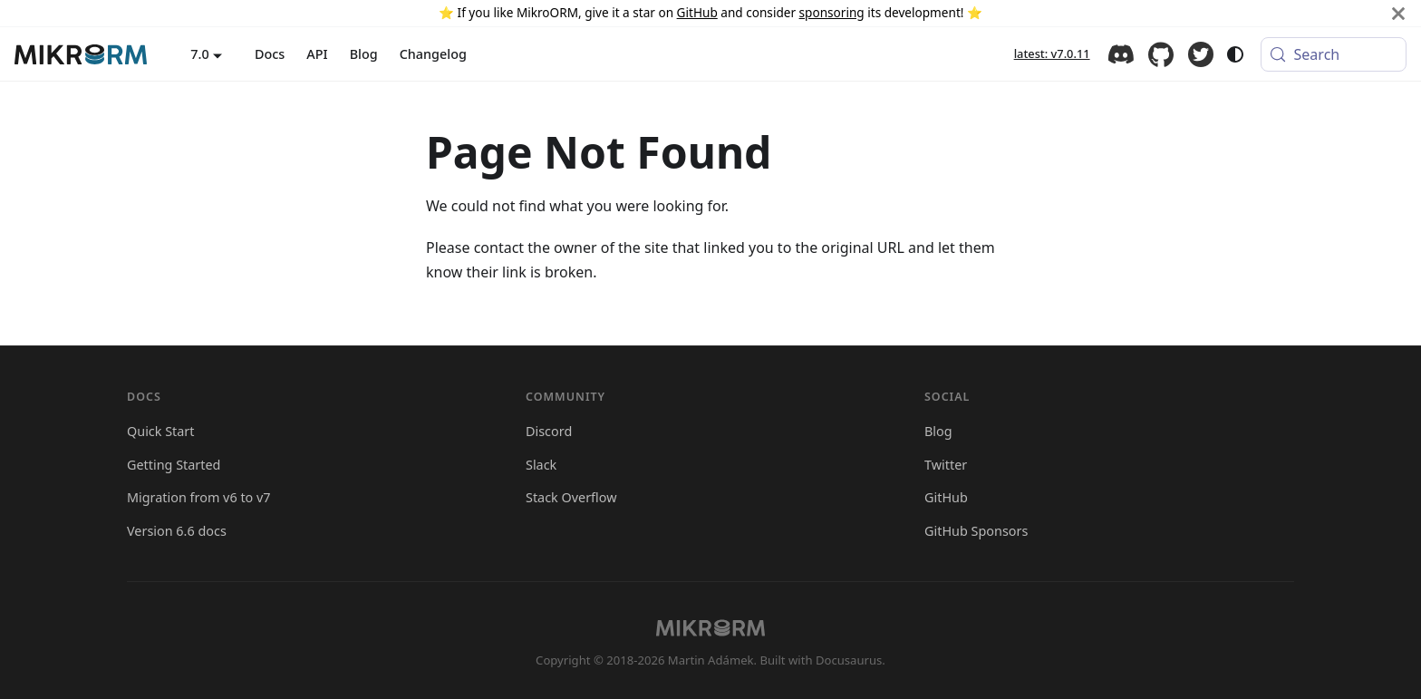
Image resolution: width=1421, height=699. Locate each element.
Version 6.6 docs (177, 530)
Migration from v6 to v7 (199, 497)
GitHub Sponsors (976, 530)
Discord (1121, 54)
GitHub (697, 12)
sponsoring (832, 12)
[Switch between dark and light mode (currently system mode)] (1235, 54)
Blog (364, 54)
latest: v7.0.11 (1052, 53)
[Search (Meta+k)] (1333, 54)
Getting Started (173, 464)
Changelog (433, 54)
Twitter (1200, 54)
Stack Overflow (571, 497)
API (316, 54)
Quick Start (161, 431)
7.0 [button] (199, 54)
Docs (270, 54)
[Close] (1398, 13)
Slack (541, 464)
